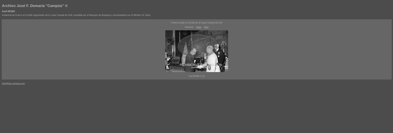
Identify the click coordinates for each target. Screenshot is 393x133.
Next (206, 27)
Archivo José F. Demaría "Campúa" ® (35, 6)
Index (198, 27)
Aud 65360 (8, 11)
